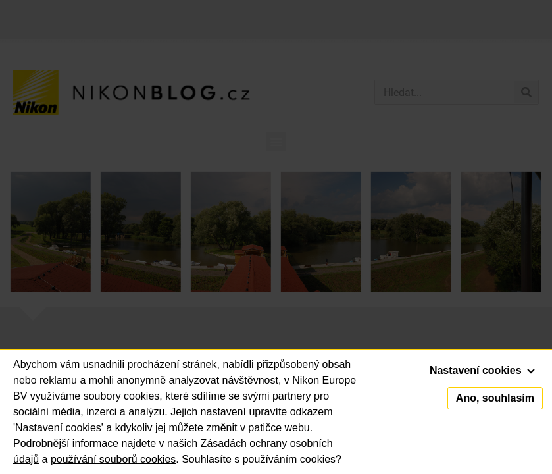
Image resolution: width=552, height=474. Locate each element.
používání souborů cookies (113, 459)
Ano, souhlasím (495, 398)
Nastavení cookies (482, 370)
